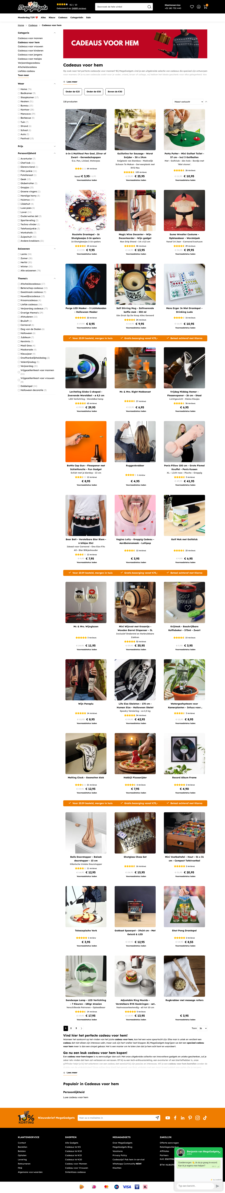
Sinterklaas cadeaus (75, 1172)
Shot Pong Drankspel (184, 930)
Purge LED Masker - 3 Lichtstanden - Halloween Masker (86, 310)
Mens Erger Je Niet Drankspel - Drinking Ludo (184, 310)
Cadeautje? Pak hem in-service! (128, 1159)
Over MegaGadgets (122, 1142)
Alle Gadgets (71, 1142)
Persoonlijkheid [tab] (37, 153)
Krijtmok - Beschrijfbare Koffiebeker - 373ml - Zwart (184, 628)
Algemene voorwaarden (30, 1172)
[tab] (40, 1137)
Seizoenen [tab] (37, 248)
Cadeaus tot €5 (73, 1147)
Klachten (117, 1168)
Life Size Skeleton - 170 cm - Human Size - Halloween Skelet (135, 705)
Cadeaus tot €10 (73, 1151)
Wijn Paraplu (85, 703)
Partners (164, 1155)
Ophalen (22, 1155)
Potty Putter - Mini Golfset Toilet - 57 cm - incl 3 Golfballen (184, 155)
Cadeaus (32, 25)
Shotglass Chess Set (135, 856)
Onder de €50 (94, 91)
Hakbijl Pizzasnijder (135, 777)
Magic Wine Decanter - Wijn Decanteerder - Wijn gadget (135, 236)
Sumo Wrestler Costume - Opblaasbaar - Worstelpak (184, 236)
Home (21, 25)
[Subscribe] (157, 1118)
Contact (22, 1142)
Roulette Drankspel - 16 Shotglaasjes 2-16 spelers (85, 236)
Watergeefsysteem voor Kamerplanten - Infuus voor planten (184, 705)
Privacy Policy (120, 1155)
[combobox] (124, 6)
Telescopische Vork (86, 930)
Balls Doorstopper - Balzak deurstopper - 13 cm (86, 858)
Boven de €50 (115, 91)
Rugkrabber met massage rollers (184, 1000)
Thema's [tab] (37, 278)
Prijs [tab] (37, 146)
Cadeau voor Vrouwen (76, 1168)
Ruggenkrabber (135, 465)
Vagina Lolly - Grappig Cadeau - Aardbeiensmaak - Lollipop (135, 541)
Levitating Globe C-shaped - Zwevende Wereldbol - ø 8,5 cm (86, 393)
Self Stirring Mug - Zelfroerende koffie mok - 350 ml (135, 310)
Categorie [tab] (37, 32)
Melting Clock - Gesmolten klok (86, 777)
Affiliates (164, 1151)
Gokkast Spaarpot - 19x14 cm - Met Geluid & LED (135, 932)
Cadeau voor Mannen (76, 1163)
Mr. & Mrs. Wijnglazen (86, 626)
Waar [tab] (37, 83)
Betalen (22, 1151)
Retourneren (24, 1163)
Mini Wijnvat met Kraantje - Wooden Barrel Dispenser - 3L (135, 628)
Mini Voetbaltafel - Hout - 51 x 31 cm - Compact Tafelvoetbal (184, 858)
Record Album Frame (184, 777)
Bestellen (22, 1147)
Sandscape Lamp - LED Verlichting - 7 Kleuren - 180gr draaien (86, 1002)
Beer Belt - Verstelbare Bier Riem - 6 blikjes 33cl (86, 541)
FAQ (20, 1168)
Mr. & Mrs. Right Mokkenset (135, 391)
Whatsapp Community (127, 1163)
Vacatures (118, 1151)
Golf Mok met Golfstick (184, 539)
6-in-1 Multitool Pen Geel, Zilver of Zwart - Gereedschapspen (86, 155)
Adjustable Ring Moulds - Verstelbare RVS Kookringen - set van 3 (135, 1002)
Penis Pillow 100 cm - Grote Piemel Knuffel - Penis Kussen (184, 467)
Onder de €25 (73, 91)
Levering (22, 1159)
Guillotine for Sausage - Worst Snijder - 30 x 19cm (135, 155)
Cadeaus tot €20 (73, 1159)
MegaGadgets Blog (122, 1147)
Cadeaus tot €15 (73, 1155)
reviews (79, 8)
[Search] (149, 6)
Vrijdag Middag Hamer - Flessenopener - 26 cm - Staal (184, 393)
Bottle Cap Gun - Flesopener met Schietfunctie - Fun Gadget (86, 467)
